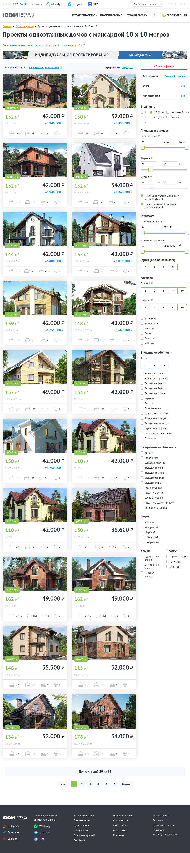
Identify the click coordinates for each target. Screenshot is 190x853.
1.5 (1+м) (159, 112)
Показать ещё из (95, 771)
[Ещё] (154, 15)
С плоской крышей (84, 835)
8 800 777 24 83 (15, 4)
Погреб (174, 116)
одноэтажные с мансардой (43, 45)
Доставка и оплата (163, 825)
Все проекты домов (14, 45)
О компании (120, 830)
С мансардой (81, 830)
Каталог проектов (83, 15)
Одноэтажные (82, 820)
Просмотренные (174, 15)
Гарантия (158, 820)
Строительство (137, 15)
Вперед (126, 784)
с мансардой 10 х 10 (74, 45)
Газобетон (79, 840)
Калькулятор (120, 825)
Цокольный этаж (179, 112)
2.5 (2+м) (159, 116)
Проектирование (111, 15)
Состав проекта (161, 815)
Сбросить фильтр (164, 66)
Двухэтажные (81, 825)
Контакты (37, 4)
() (172, 4)
